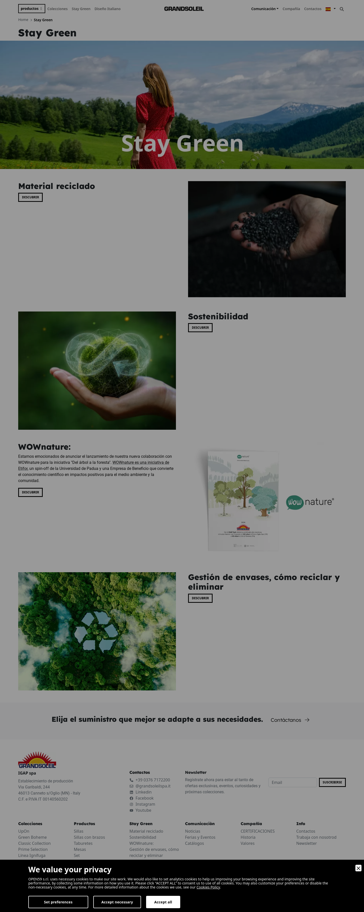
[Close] (358, 868)
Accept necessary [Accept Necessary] (117, 902)
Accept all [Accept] (163, 902)
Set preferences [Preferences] (58, 902)
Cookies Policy (208, 887)
